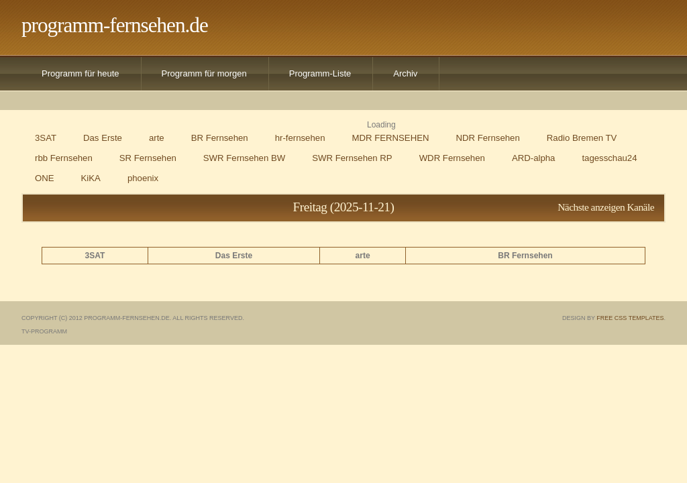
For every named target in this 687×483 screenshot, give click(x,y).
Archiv (405, 73)
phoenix (142, 178)
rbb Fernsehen (64, 158)
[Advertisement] (466, 27)
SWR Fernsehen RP (352, 158)
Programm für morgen (204, 73)
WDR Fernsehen (452, 158)
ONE (44, 178)
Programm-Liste (320, 73)
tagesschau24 (609, 158)
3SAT (45, 138)
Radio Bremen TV (582, 138)
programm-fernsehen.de (114, 25)
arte (156, 138)
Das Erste (102, 138)
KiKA (91, 178)
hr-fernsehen (300, 138)
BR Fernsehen (219, 138)
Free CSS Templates (630, 318)
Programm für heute (80, 73)
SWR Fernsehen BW (244, 158)
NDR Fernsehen (488, 138)
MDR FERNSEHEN (390, 138)
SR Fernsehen (147, 158)
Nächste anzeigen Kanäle (606, 207)
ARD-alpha (534, 158)
